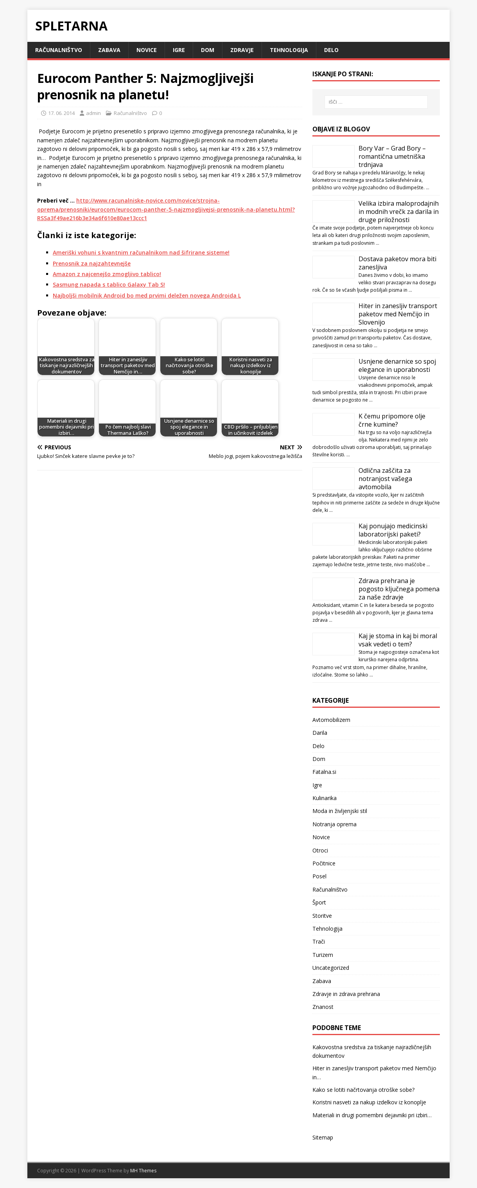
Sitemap (322, 1137)
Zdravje (242, 50)
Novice (146, 50)
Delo (331, 50)
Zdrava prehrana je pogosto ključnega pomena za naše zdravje (399, 588)
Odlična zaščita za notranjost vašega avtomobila (385, 478)
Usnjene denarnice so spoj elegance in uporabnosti (397, 365)
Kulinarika (324, 798)
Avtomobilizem (331, 719)
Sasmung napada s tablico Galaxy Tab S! (109, 284)
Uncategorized (330, 967)
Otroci (320, 850)
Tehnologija (289, 50)
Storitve (322, 915)
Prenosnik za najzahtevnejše (92, 263)
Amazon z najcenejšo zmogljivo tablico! (107, 274)
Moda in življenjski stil (339, 811)
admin (93, 113)
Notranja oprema (334, 824)
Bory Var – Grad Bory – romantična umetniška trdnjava (392, 156)
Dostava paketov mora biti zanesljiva (397, 263)
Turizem (322, 954)
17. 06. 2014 (61, 113)
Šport (319, 902)
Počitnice (323, 863)
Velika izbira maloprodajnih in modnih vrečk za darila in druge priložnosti (399, 211)
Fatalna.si (324, 771)
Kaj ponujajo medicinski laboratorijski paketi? (393, 530)
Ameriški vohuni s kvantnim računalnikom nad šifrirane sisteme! (141, 252)
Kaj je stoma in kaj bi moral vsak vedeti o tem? (398, 640)
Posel (319, 876)
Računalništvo (58, 50)
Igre (179, 50)
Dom (207, 50)
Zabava (109, 50)
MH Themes (143, 1170)
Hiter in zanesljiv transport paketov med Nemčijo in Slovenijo (398, 314)
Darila (319, 732)
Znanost (323, 1006)
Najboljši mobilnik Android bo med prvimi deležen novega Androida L (147, 295)
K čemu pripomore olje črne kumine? (392, 420)
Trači (318, 941)
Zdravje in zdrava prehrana (346, 994)
